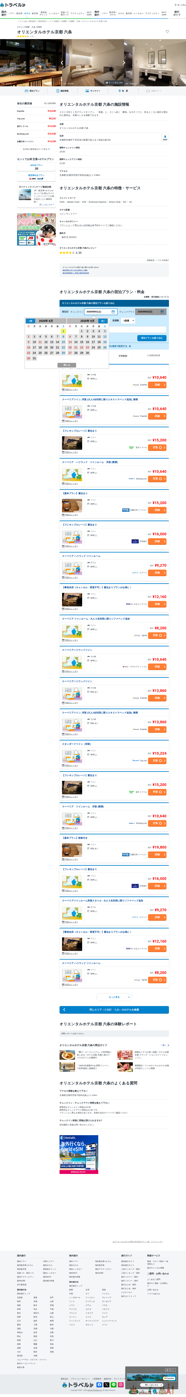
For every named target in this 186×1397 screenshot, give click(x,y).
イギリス (105, 1309)
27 (51, 352)
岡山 (19, 1336)
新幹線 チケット (44, 13)
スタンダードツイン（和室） (77, 744)
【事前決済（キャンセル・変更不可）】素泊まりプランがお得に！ (97, 587)
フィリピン (90, 1297)
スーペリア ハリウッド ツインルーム (81, 556)
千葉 (52, 1309)
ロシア (105, 1317)
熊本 (35, 1352)
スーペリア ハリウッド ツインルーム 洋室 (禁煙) (90, 462)
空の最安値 (21, 1285)
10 (34, 342)
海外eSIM (99, 1273)
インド (72, 1301)
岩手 (52, 1297)
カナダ (88, 1309)
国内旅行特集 (48, 1281)
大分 (19, 1352)
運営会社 (64, 1379)
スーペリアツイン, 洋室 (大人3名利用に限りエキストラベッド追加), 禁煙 (100, 399)
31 (34, 358)
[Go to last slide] (62, 63)
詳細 (157, 384)
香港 (104, 1290)
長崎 (52, 1348)
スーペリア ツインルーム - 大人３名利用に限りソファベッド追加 (96, 618)
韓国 (71, 1290)
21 (57, 347)
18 (40, 347)
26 (45, 352)
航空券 (19, 13)
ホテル (27, 13)
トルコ (72, 1325)
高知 (52, 1344)
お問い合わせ (152, 1290)
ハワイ (72, 1305)
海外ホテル (73, 1265)
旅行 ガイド (177, 13)
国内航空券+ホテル (25, 1265)
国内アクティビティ (25, 1277)
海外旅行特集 (74, 1277)
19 (45, 347)
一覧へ (165, 1045)
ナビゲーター (126, 1292)
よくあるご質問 (153, 1279)
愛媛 (35, 1344)
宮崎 (52, 1352)
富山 (52, 1317)
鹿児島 (20, 1356)
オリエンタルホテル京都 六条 (44, 32)
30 (28, 358)
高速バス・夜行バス (25, 1273)
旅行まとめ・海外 (128, 1288)
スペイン (73, 1317)
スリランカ (90, 1301)
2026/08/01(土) (94, 311)
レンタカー (54, 13)
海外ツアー (73, 1261)
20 (51, 347)
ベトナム (105, 1294)
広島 (52, 1336)
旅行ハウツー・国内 (129, 1277)
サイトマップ (119, 1379)
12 (45, 342)
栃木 (35, 1305)
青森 (35, 1297)
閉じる (171, 1370)
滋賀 (19, 1328)
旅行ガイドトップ (128, 1296)
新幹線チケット (49, 1269)
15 (63, 342)
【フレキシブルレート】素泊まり (79, 430)
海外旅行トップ (75, 1286)
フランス (73, 1313)
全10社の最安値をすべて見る (35, 149)
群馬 (19, 1309)
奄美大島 (20, 1367)
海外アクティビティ (103, 1269)
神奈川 (36, 1313)
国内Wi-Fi (47, 1277)
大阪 (52, 1328)
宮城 (35, 1301)
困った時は (180, 5)
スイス (88, 1317)
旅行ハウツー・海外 (129, 1281)
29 (63, 352)
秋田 (19, 1301)
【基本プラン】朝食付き (75, 838)
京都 (35, 1328)
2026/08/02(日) (145, 311)
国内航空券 (21, 1269)
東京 (19, 1313)
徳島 (19, 1344)
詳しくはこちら (151, 1385)
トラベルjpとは (153, 1294)
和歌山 (20, 1332)
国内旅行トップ (23, 1294)
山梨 (52, 1313)
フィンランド (74, 1321)
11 (40, 342)
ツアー (12, 13)
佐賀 (35, 1348)
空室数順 (123, 356)
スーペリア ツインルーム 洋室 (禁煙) (83, 806)
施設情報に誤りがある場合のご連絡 (75, 270)
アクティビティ (77, 13)
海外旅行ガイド (127, 1265)
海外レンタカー (75, 1269)
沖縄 (35, 1356)
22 (63, 347)
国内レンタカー (49, 1273)
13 (51, 342)
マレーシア (106, 1297)
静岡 (52, 1321)
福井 (35, 1321)
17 (34, 347)
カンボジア (106, 1301)
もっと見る (119, 997)
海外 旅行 (96, 13)
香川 (52, 1340)
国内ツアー (21, 1261)
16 (28, 347)
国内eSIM (21, 1281)
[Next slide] (124, 63)
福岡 (19, 1348)
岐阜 (52, 1325)
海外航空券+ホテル (103, 1261)
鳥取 (35, 1336)
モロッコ (89, 1325)
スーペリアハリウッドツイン (77, 650)
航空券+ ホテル (113, 13)
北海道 (20, 1297)
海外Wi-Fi (73, 1273)
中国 (71, 1294)
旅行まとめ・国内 (128, 1285)
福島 (19, 1305)
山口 (35, 1340)
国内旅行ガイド (127, 1261)
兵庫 (52, 1332)
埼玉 (35, 1309)
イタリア (89, 1313)
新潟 (35, 1317)
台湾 (87, 1290)
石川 (19, 1321)
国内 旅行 (3, 13)
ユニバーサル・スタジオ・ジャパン (32, 1360)
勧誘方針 (107, 1379)
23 (28, 352)
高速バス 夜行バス (65, 13)
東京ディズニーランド (26, 1363)
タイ (87, 1294)
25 (40, 352)
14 (57, 342)
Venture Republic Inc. (95, 1390)
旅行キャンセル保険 (155, 1268)
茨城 (52, 1305)
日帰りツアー (48, 1261)
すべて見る (114, 82)
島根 (19, 1340)
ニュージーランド (109, 1321)
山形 (52, 1301)
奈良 (35, 1332)
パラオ (105, 1305)
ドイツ (105, 1313)
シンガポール (74, 1297)
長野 (19, 1317)
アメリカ (73, 1309)
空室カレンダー (71, 389)
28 (57, 352)
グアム (88, 1305)
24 (34, 352)
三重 (35, 1325)
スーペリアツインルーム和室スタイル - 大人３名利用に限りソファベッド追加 (102, 900)
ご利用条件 (96, 1379)
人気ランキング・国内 (130, 1269)
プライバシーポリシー (80, 1379)
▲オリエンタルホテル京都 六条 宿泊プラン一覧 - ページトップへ (138, 1242)
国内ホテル (47, 1265)
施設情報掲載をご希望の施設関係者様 (76, 273)
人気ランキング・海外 (130, 1273)
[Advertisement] (116, 1181)
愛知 (19, 1325)
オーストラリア (92, 1321)
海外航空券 (99, 1265)
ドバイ (105, 1325)
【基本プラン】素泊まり (75, 493)
